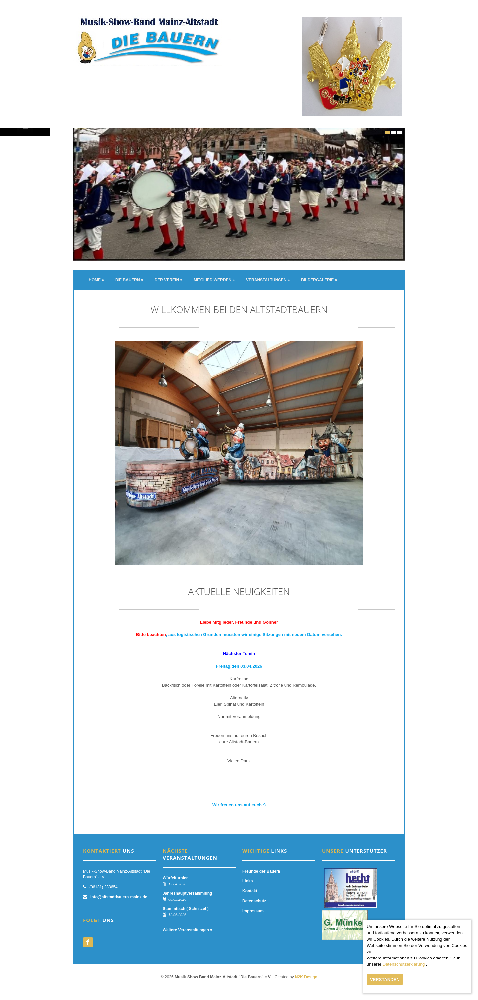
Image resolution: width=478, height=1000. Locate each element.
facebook (88, 942)
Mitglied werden (214, 280)
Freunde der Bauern (261, 871)
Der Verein (168, 280)
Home (96, 280)
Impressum (253, 911)
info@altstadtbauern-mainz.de (118, 897)
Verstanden (385, 979)
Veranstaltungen (268, 280)
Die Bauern (129, 280)
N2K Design (306, 977)
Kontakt (249, 891)
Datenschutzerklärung (404, 964)
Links (247, 881)
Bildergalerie (319, 280)
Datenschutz (254, 901)
